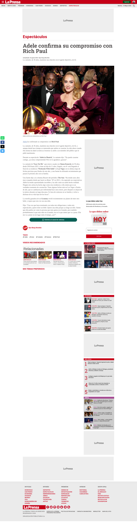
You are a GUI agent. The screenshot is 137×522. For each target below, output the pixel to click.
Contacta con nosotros (84, 511)
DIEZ (99, 494)
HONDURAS (29, 490)
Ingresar (126, 2)
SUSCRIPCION (102, 501)
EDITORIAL (83, 490)
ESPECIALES (65, 494)
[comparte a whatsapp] (2, 138)
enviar (99, 236)
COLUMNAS (83, 492)
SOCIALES (46, 497)
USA (26, 499)
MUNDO (27, 497)
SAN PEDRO (28, 492)
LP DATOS (64, 497)
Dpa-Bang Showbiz (44, 57)
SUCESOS (28, 496)
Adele (25, 142)
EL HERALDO (102, 492)
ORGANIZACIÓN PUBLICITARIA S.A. (34, 516)
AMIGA (45, 496)
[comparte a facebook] (2, 142)
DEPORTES (46, 490)
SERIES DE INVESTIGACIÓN (66, 491)
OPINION (82, 487)
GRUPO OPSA (102, 487)
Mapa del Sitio (106, 511)
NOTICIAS (28, 487)
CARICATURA (84, 494)
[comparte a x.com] (2, 146)
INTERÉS (46, 487)
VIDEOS (63, 499)
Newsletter (96, 511)
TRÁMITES (65, 501)
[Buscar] (134, 5)
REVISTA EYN (102, 499)
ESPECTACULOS (48, 492)
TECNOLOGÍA (47, 499)
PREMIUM (64, 487)
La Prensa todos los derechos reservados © (34, 512)
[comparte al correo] (2, 151)
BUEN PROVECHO (103, 497)
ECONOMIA (28, 494)
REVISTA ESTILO (103, 496)
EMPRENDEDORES (49, 494)
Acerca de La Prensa (53, 511)
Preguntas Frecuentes (53, 512)
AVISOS (63, 503)
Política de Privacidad (68, 511)
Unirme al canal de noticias (54, 220)
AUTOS (45, 501)
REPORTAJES (65, 496)
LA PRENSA (101, 490)
